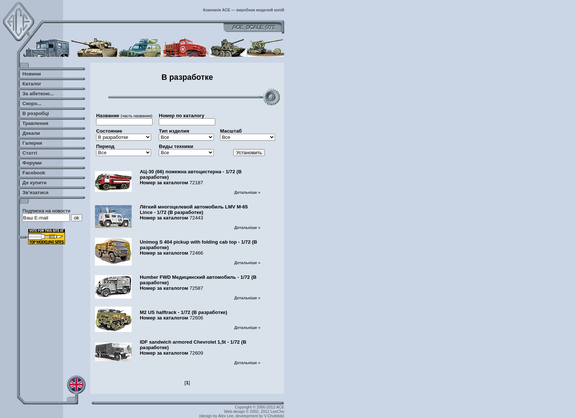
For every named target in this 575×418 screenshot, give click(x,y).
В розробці (35, 113)
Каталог (31, 83)
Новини (31, 74)
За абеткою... (38, 93)
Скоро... (31, 103)
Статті (29, 153)
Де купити (34, 182)
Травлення (35, 123)
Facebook (33, 172)
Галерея (32, 143)
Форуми (32, 163)
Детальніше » (247, 192)
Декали (31, 133)
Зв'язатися (35, 192)
